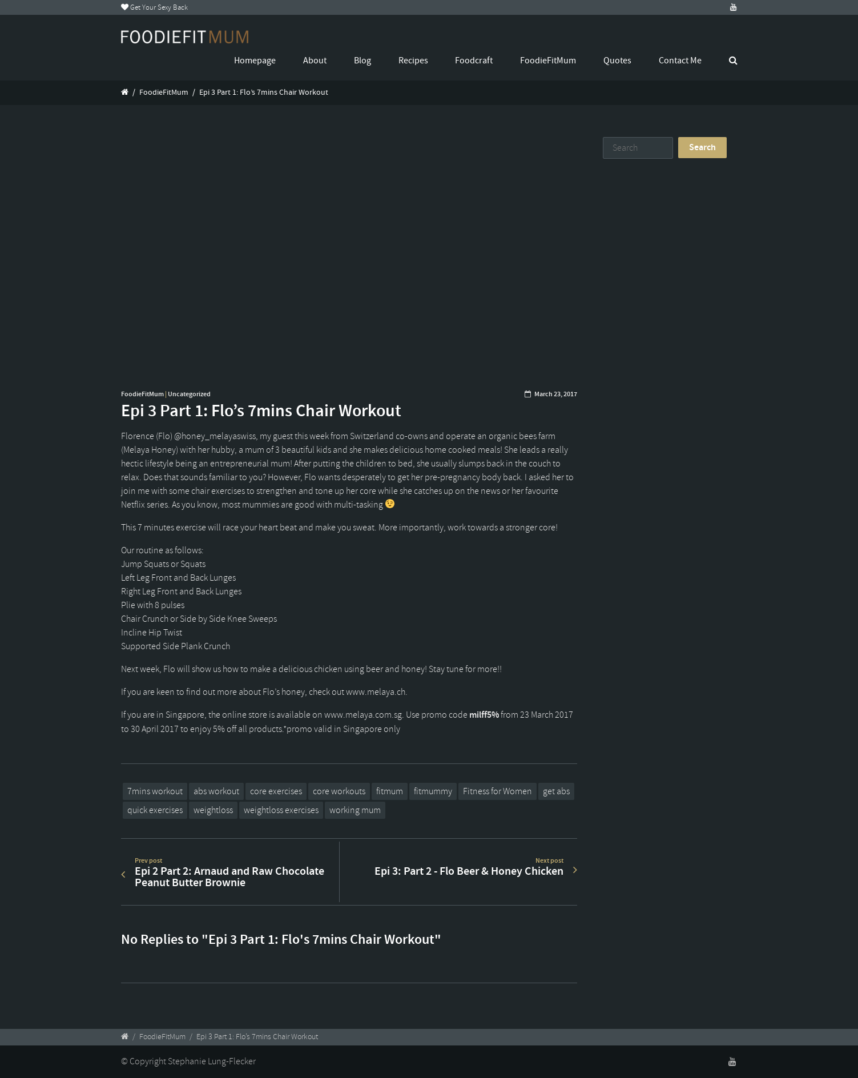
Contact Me (680, 60)
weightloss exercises (281, 810)
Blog (362, 60)
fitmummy (433, 791)
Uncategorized (189, 394)
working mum (355, 810)
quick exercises (155, 810)
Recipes (413, 60)
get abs (556, 791)
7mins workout (155, 791)
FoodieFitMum (548, 60)
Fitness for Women (497, 791)
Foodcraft (474, 60)
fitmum (389, 791)
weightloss (213, 810)
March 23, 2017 (555, 394)
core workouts (339, 791)
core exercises (276, 791)
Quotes (617, 60)
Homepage (255, 60)
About (315, 60)
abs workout (216, 791)
